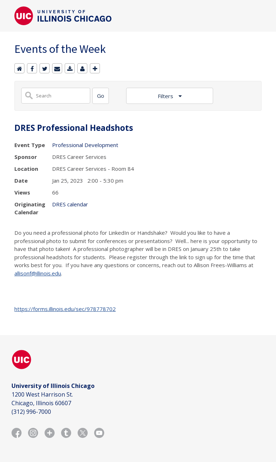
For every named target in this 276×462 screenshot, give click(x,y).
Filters (166, 96)
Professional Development (85, 144)
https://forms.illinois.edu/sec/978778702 (65, 308)
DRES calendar (70, 204)
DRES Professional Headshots (73, 127)
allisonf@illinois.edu (37, 273)
